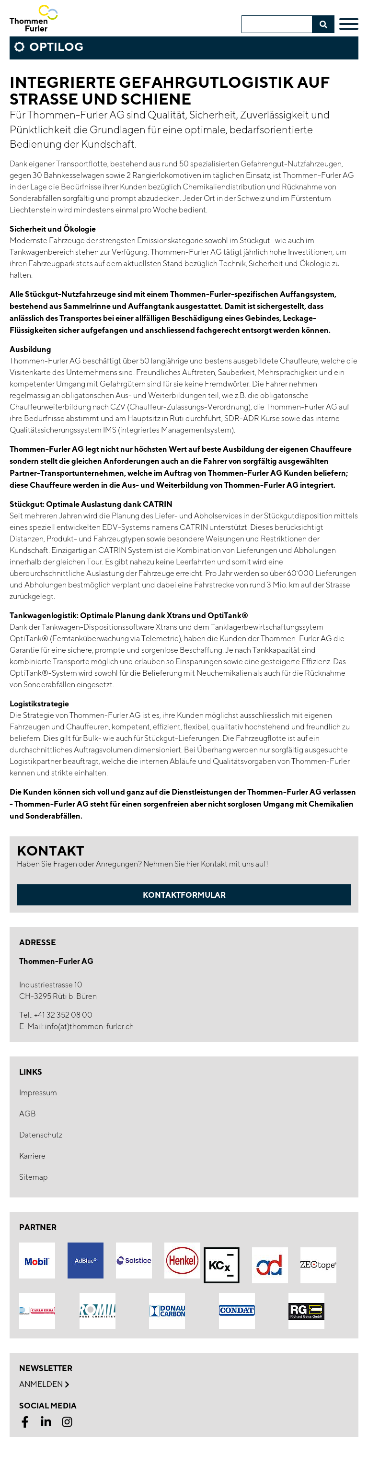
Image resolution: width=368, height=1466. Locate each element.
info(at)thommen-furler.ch (89, 1026)
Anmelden (44, 1384)
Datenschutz (40, 1134)
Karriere (32, 1156)
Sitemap (33, 1177)
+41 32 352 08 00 (63, 1015)
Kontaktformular (184, 895)
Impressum (38, 1092)
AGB (27, 1113)
